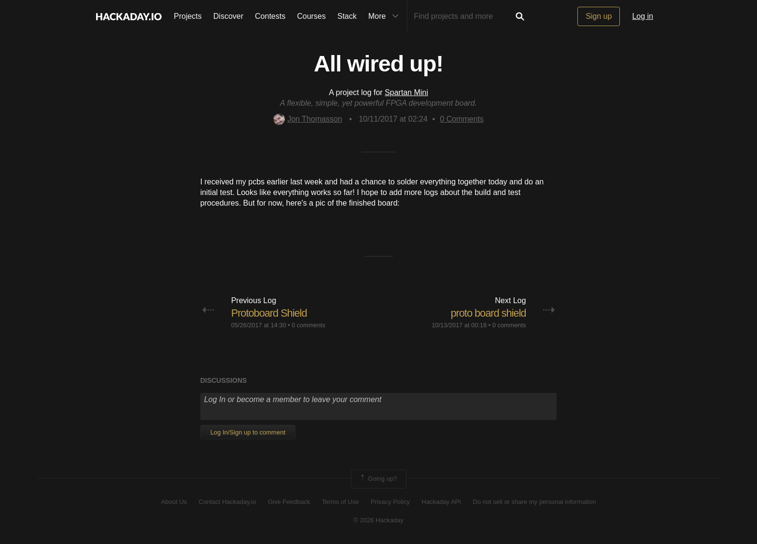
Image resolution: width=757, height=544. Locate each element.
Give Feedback (289, 501)
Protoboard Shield (269, 313)
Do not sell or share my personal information (534, 501)
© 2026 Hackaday (378, 520)
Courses (311, 16)
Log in (642, 16)
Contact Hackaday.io (227, 501)
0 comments (308, 325)
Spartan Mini (406, 92)
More (385, 16)
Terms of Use (340, 501)
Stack (347, 16)
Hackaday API (441, 501)
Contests (270, 16)
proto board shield (487, 313)
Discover (228, 16)
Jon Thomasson (307, 119)
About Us (174, 501)
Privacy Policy (390, 501)
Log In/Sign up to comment (247, 432)
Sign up (599, 16)
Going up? (378, 479)
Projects (188, 16)
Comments (462, 119)
